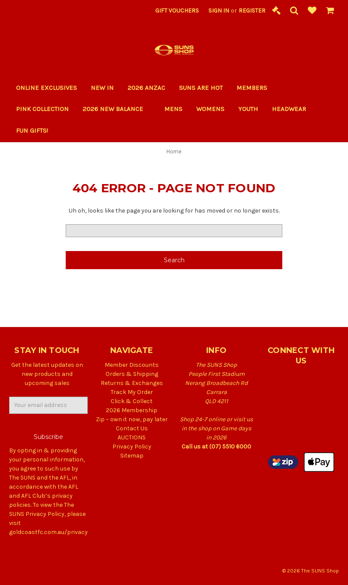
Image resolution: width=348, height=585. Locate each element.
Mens (173, 109)
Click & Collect (132, 401)
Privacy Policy (131, 446)
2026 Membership (131, 410)
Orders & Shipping (131, 374)
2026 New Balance (116, 109)
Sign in (218, 10)
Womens (210, 109)
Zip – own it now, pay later (132, 419)
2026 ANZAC (146, 88)
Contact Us (132, 428)
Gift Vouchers (177, 10)
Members (251, 88)
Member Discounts (132, 365)
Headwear (289, 109)
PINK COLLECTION (42, 109)
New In (102, 88)
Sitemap (132, 455)
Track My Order (132, 392)
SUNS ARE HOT (201, 88)
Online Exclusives (46, 88)
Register (252, 10)
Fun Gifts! (35, 130)
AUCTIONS (132, 437)
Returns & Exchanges (132, 383)
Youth (248, 109)
